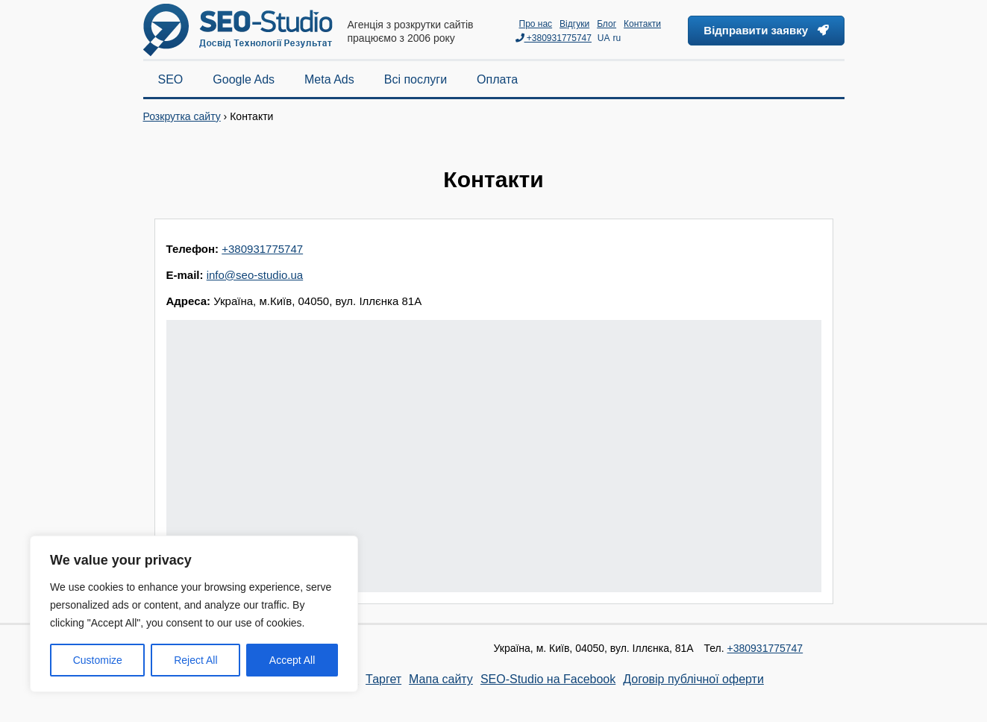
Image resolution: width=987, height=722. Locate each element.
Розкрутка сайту (182, 116)
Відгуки (574, 24)
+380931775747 (554, 38)
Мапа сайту (441, 679)
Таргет (383, 679)
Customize (97, 660)
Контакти (642, 24)
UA (604, 38)
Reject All (195, 660)
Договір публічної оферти (693, 679)
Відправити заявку (766, 30)
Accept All (292, 660)
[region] (194, 614)
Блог (606, 24)
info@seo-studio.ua (255, 275)
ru (616, 38)
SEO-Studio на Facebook (547, 679)
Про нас (536, 24)
